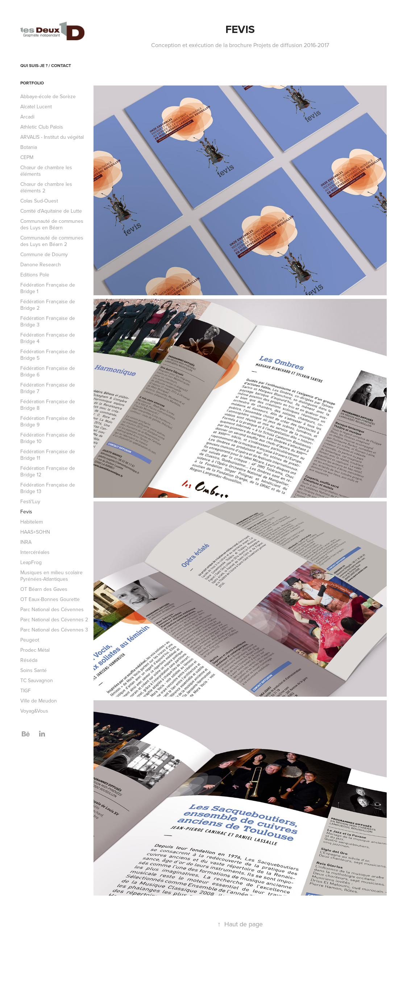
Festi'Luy (30, 501)
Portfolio (32, 83)
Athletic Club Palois (41, 126)
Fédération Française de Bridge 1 (47, 288)
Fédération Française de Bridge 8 (47, 405)
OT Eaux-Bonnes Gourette (50, 599)
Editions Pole (34, 274)
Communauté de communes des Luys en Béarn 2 (51, 241)
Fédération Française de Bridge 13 (47, 488)
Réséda (28, 660)
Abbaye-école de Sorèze (48, 96)
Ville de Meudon (38, 700)
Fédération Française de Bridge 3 (47, 321)
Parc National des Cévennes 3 (54, 629)
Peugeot (29, 639)
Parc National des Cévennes (52, 609)
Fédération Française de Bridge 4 (47, 338)
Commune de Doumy (44, 254)
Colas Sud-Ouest (39, 200)
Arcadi (27, 116)
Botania (28, 147)
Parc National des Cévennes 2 (54, 619)
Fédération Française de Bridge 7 (47, 388)
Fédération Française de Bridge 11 (47, 455)
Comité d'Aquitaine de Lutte (51, 210)
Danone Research (40, 264)
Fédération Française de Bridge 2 (47, 305)
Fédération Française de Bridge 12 (47, 471)
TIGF (25, 690)
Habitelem (31, 521)
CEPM (26, 157)
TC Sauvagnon (36, 680)
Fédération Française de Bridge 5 (47, 355)
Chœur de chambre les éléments (46, 171)
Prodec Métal (35, 650)
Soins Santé (33, 670)
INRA (26, 542)
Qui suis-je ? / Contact (45, 65)
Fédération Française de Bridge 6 (47, 371)
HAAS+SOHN (35, 531)
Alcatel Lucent (36, 106)
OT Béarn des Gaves (43, 589)
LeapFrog (31, 562)
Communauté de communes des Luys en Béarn (51, 224)
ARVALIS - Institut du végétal (52, 137)
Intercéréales (35, 552)
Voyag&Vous (34, 710)
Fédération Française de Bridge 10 (47, 438)
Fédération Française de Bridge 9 (47, 421)
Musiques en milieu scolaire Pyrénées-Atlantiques (51, 576)
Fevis (26, 511)
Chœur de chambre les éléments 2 (46, 187)
